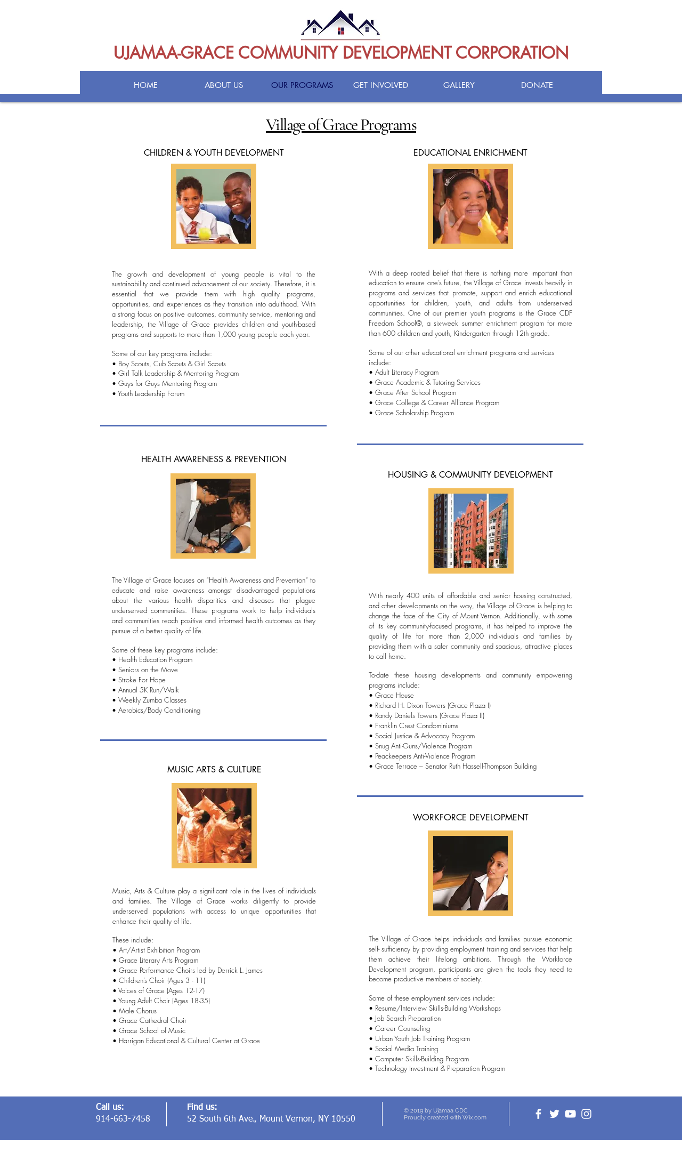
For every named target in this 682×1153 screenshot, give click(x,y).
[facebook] (538, 1113)
